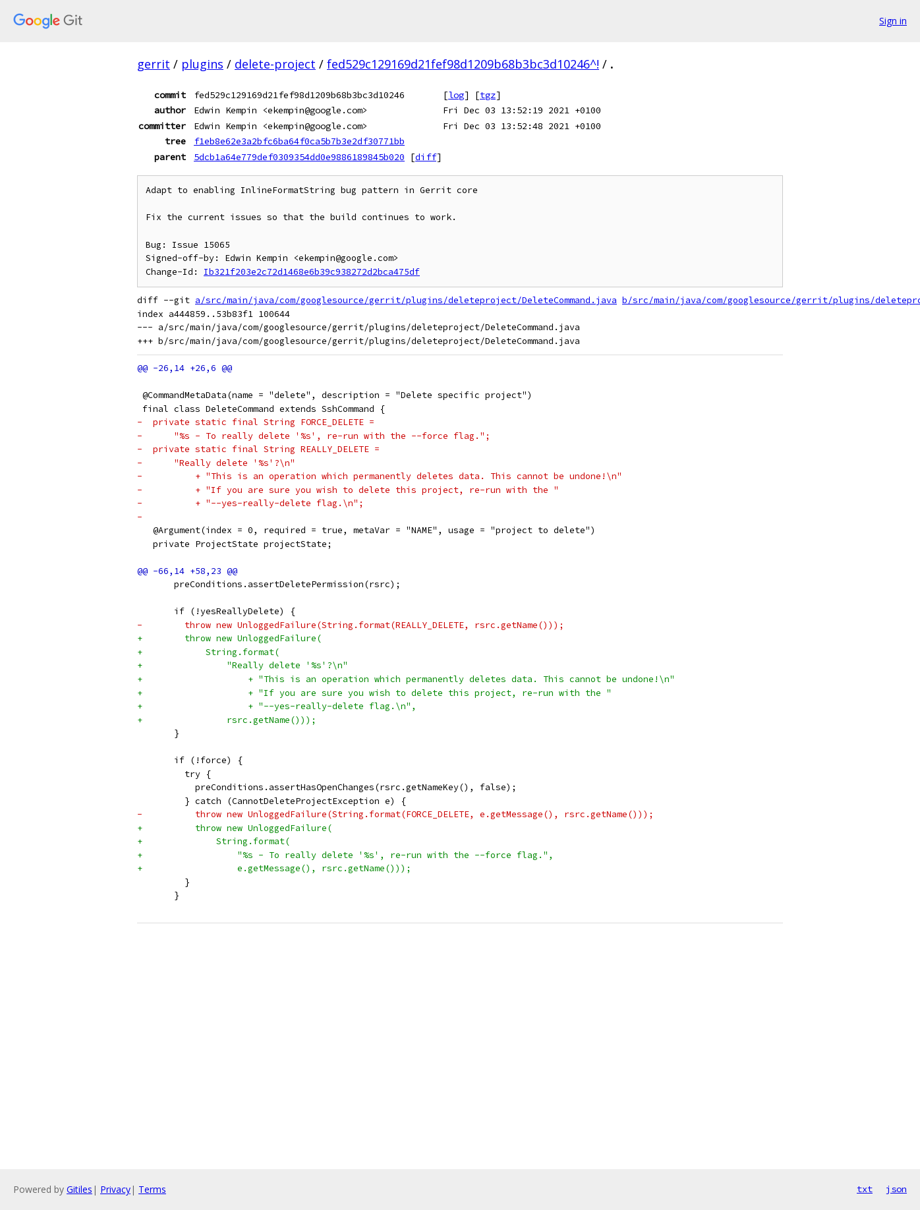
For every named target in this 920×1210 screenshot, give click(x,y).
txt (865, 1189)
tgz (488, 95)
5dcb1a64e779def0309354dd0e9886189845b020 (299, 157)
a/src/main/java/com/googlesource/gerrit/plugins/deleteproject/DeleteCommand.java (406, 300)
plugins (202, 64)
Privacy (115, 1189)
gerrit (153, 64)
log (456, 95)
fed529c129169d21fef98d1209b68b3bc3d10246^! (463, 64)
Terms (152, 1189)
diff (425, 157)
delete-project (275, 64)
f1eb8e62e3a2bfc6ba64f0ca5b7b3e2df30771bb (299, 141)
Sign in (893, 20)
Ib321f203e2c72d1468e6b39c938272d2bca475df (312, 271)
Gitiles (79, 1189)
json (896, 1189)
